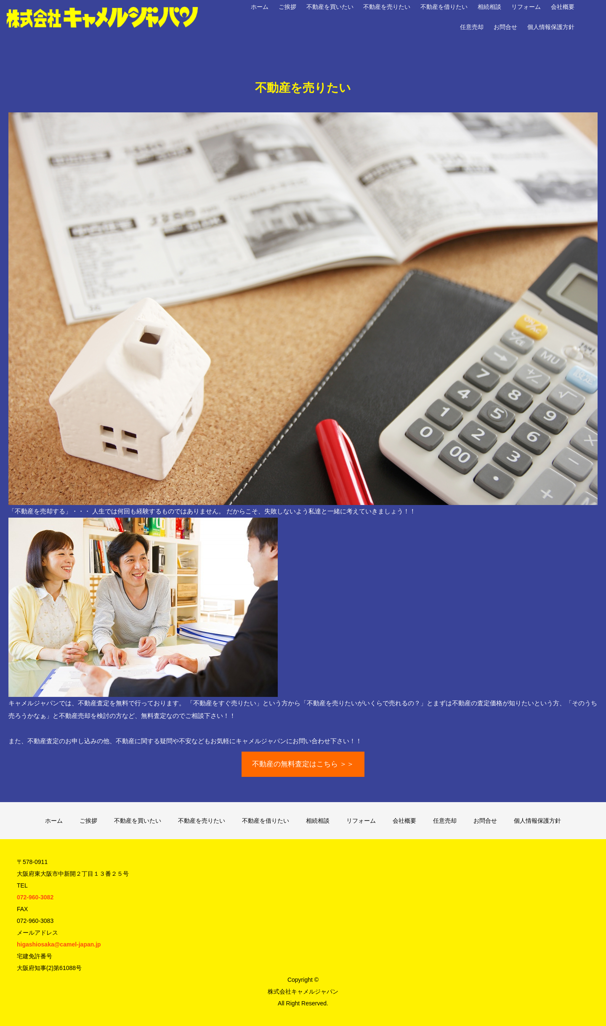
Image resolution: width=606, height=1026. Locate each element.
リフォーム (526, 6)
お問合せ (505, 27)
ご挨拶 (287, 6)
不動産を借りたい (444, 6)
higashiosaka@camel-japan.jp (59, 944)
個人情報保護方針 (550, 27)
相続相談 (489, 6)
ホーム (259, 6)
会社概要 (562, 6)
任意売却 (472, 27)
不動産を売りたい (386, 6)
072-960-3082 (35, 897)
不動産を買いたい (330, 6)
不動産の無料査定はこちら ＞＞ (303, 764)
